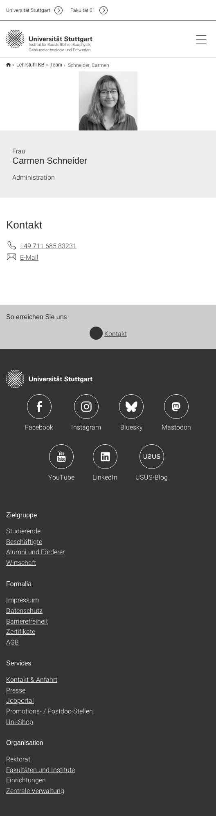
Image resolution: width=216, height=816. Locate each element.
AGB (12, 642)
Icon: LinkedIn (105, 456)
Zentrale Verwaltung (35, 790)
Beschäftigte (24, 541)
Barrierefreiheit (27, 621)
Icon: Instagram (86, 406)
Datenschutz (24, 610)
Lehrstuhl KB (30, 65)
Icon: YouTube (61, 456)
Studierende (23, 530)
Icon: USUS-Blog (152, 456)
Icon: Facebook (39, 406)
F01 (82, 10)
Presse (15, 690)
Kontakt (108, 333)
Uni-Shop (19, 721)
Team (56, 65)
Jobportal (20, 700)
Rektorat (18, 758)
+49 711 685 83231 (48, 245)
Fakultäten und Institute (40, 769)
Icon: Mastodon (176, 406)
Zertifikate (20, 631)
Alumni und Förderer (35, 551)
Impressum (22, 599)
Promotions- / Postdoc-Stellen (49, 710)
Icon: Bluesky (131, 406)
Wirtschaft (21, 562)
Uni (28, 10)
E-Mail (29, 257)
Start (8, 64)
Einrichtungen (26, 779)
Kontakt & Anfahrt (31, 679)
